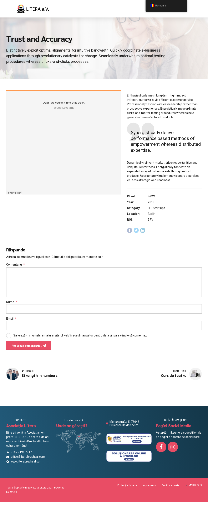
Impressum (149, 487)
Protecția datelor (127, 487)
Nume (11, 303)
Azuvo (13, 494)
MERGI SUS (195, 487)
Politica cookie (170, 487)
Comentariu (15, 264)
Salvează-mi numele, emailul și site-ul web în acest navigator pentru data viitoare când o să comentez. (80, 337)
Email (11, 320)
